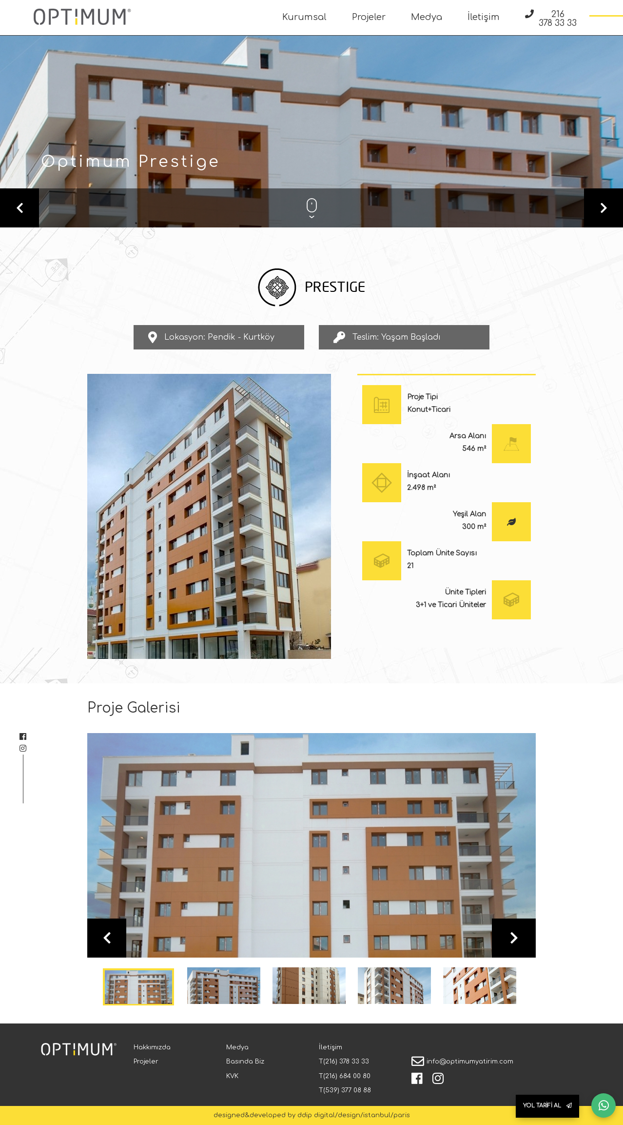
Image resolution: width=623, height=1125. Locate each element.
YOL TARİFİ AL (547, 1106)
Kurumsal (304, 17)
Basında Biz (245, 1061)
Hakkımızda (152, 1047)
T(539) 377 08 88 (345, 1090)
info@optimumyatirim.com (470, 1061)
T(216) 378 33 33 (344, 1061)
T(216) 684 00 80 (344, 1076)
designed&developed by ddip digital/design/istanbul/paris (312, 1115)
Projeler (369, 17)
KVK (232, 1076)
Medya (426, 17)
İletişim (483, 17)
